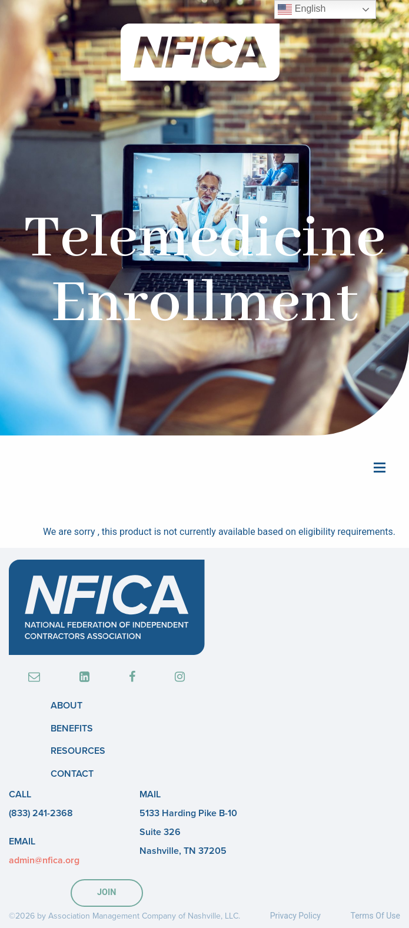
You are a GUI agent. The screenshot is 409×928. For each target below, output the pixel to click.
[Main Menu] (379, 466)
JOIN (106, 892)
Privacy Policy (295, 915)
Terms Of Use (375, 915)
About (66, 705)
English (301, 9)
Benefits (72, 728)
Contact (72, 774)
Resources (78, 751)
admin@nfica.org (44, 860)
